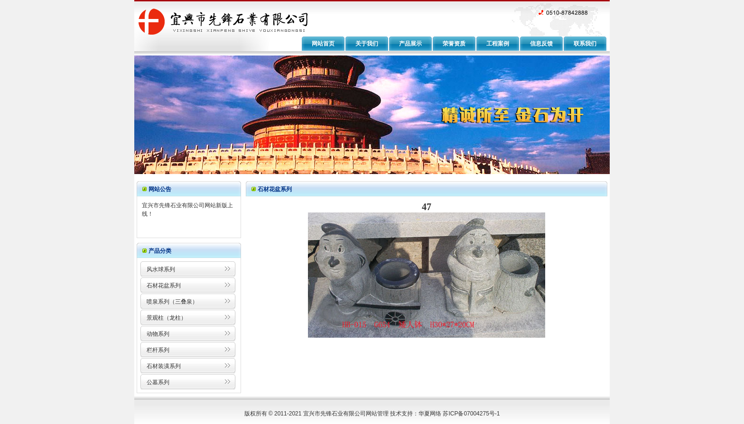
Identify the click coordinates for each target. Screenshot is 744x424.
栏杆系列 (158, 350)
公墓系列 (158, 382)
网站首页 (323, 43)
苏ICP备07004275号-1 (471, 413)
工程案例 (497, 43)
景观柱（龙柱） (166, 317)
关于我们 (366, 43)
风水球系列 (161, 269)
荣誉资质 (454, 43)
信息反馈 (541, 43)
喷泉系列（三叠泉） (172, 301)
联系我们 (585, 43)
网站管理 (377, 413)
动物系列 (158, 334)
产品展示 (410, 43)
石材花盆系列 (164, 285)
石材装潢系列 (164, 366)
